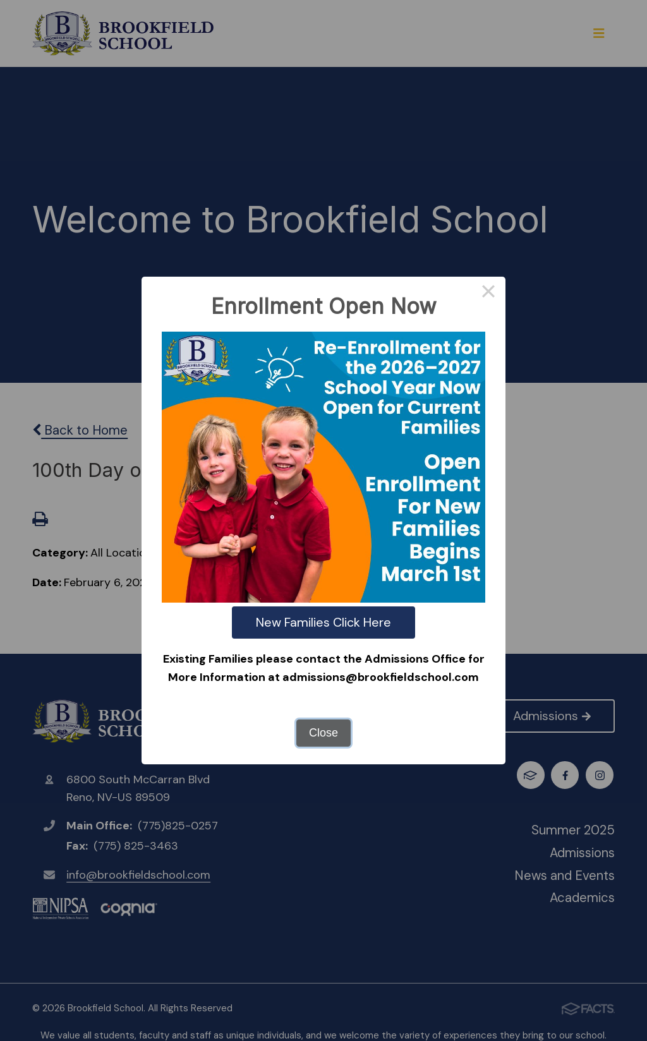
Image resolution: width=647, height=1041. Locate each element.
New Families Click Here (323, 622)
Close (323, 732)
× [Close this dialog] (488, 294)
